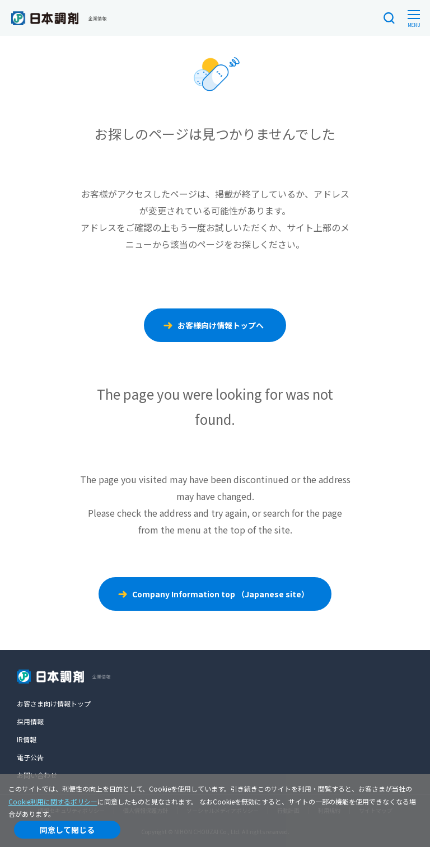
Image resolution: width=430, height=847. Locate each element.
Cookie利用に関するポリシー (52, 801)
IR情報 (26, 739)
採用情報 (30, 721)
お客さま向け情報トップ (54, 703)
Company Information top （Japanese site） (220, 594)
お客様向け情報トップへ (220, 325)
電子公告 (30, 757)
